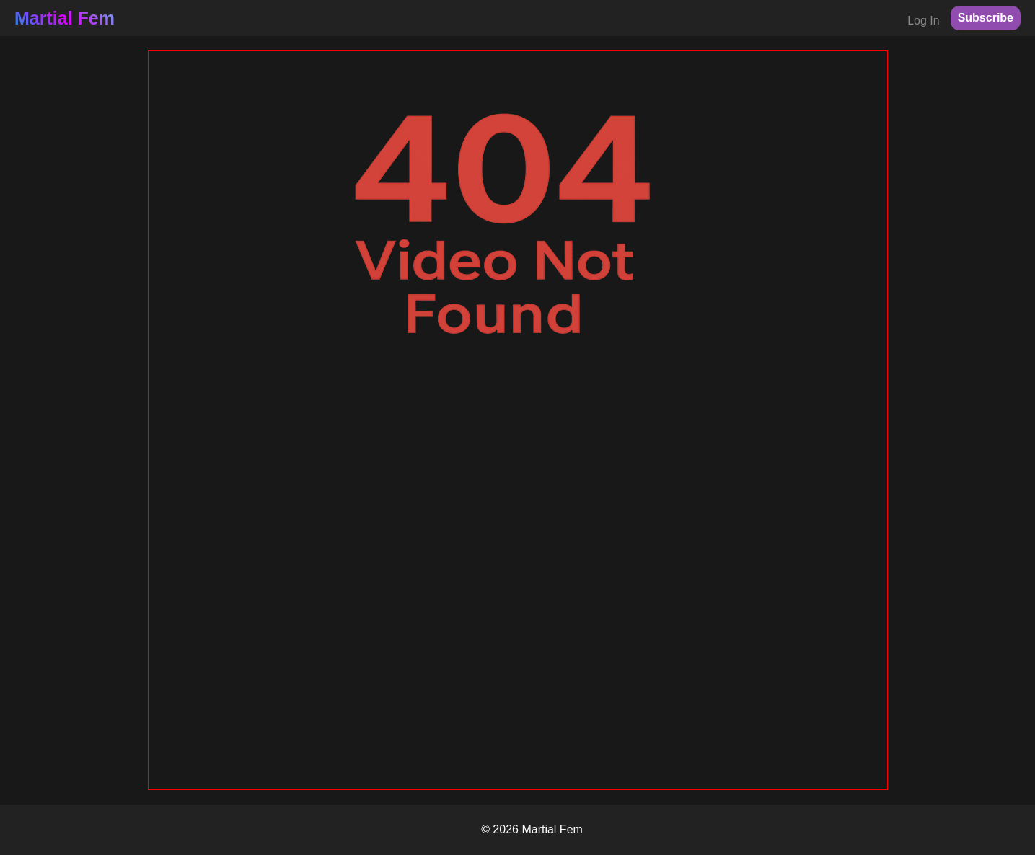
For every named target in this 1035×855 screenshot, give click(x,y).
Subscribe (985, 18)
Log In (923, 20)
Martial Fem (64, 18)
